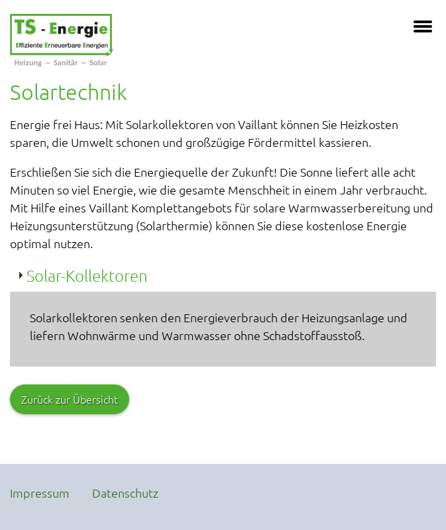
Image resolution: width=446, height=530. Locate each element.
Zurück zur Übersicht (69, 399)
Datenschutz (125, 492)
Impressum (40, 492)
